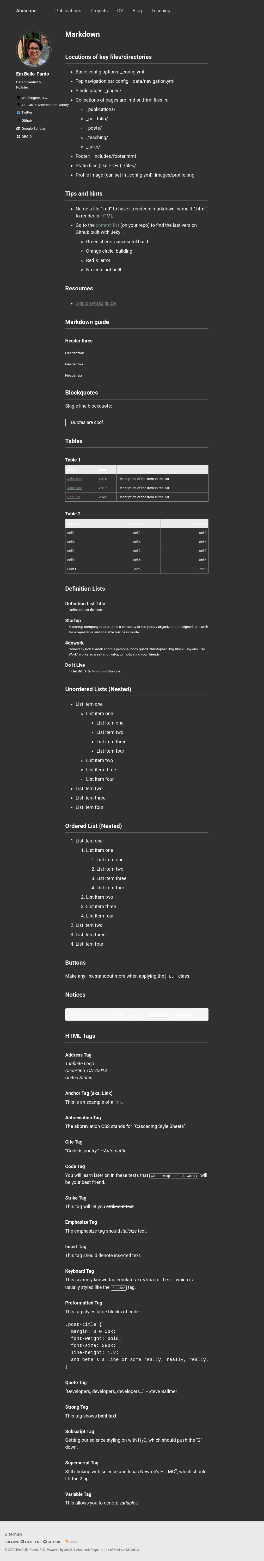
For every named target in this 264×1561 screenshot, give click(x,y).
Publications (68, 10)
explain (101, 671)
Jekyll (68, 1549)
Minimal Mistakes (126, 1549)
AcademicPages (87, 1549)
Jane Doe (74, 488)
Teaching (160, 10)
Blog (137, 10)
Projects (99, 10)
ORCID (24, 136)
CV (120, 10)
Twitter (24, 112)
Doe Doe (74, 497)
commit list (107, 225)
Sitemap (13, 1533)
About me (26, 10)
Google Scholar (30, 128)
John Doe (74, 479)
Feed (71, 1541)
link (118, 1101)
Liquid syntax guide (96, 303)
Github (24, 120)
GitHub (51, 1541)
